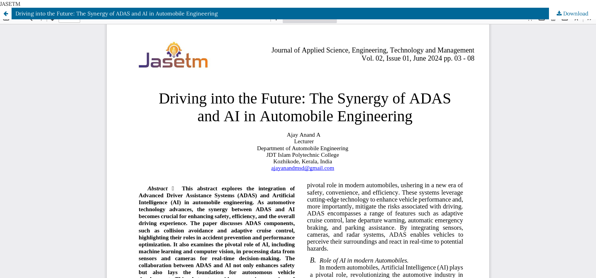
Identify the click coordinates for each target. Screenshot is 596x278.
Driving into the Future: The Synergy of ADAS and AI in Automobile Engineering (116, 13)
